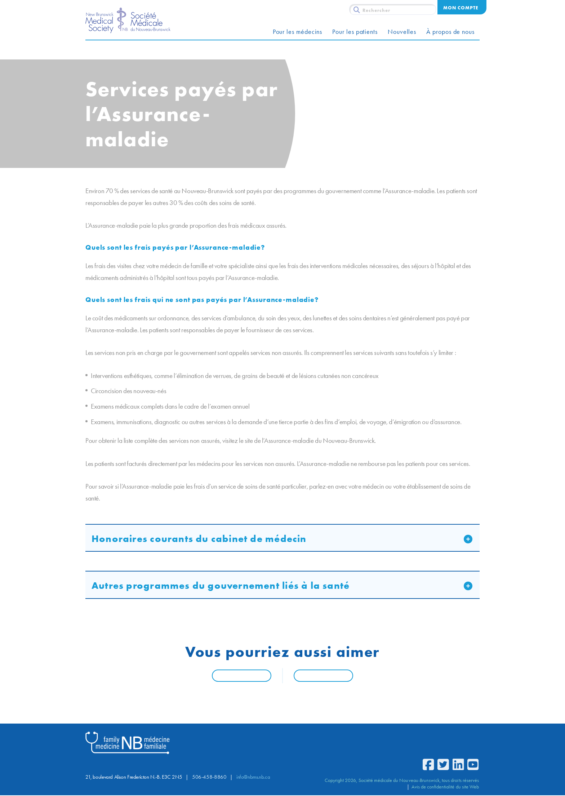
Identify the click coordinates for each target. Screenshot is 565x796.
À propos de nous (450, 32)
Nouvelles (402, 32)
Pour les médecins (297, 32)
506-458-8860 (209, 777)
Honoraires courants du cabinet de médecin (199, 538)
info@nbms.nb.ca (253, 777)
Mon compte (460, 7)
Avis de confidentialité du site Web (445, 787)
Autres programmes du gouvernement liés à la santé (221, 585)
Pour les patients (355, 32)
